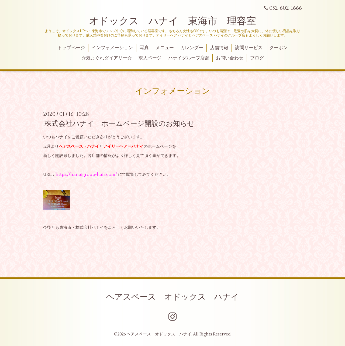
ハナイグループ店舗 (188, 58)
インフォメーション (112, 48)
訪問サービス (249, 48)
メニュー (165, 48)
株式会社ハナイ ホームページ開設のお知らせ (119, 123)
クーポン (278, 48)
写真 (144, 48)
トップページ (71, 48)
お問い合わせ (229, 58)
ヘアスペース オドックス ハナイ (172, 297)
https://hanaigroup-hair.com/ (86, 174)
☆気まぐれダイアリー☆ (106, 58)
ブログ (257, 58)
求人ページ (150, 58)
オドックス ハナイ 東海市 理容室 (172, 21)
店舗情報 (219, 48)
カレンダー (191, 48)
